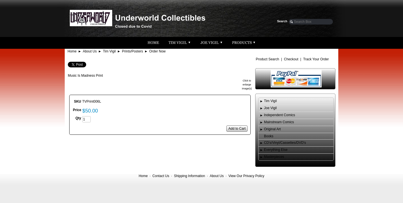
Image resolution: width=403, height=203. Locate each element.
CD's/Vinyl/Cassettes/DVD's (285, 143)
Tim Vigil (109, 51)
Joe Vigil (270, 108)
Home (72, 51)
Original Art (272, 129)
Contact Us (160, 176)
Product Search (267, 59)
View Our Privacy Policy (246, 176)
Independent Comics (279, 115)
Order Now (157, 51)
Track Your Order (316, 59)
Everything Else (275, 150)
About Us (90, 51)
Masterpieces (274, 157)
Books (268, 136)
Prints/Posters (132, 51)
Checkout (291, 59)
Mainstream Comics (279, 122)
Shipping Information (189, 176)
